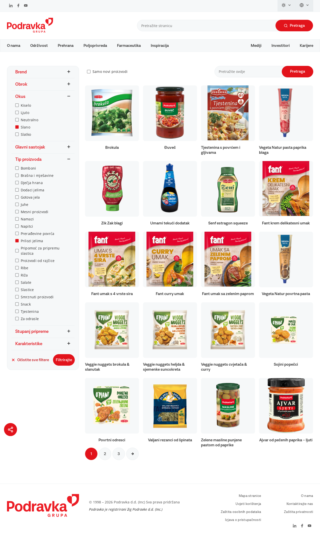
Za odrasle (30, 323)
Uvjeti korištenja (248, 508)
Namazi (27, 223)
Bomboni (28, 173)
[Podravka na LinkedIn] (11, 6)
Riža (24, 280)
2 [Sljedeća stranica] (105, 459)
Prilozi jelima (32, 245)
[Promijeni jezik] (304, 6)
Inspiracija (160, 46)
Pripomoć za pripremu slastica (40, 255)
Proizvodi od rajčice (38, 265)
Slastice (27, 294)
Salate (26, 287)
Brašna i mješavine (37, 180)
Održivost (39, 46)
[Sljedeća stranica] (132, 458)
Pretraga (294, 26)
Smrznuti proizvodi (37, 301)
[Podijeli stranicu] (10, 429)
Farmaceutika (129, 46)
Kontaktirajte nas (299, 508)
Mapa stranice (250, 500)
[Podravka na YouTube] (26, 6)
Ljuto (25, 117)
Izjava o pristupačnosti (243, 524)
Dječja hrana (32, 187)
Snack (26, 309)
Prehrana (66, 46)
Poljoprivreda (95, 46)
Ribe (24, 272)
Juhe (24, 209)
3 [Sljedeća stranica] (119, 459)
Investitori (281, 46)
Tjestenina (30, 316)
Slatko (26, 139)
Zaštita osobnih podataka (241, 516)
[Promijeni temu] (287, 6)
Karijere (306, 46)
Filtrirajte (64, 365)
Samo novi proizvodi (110, 76)
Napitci (27, 231)
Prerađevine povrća (37, 238)
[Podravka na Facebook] (18, 6)
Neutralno (29, 124)
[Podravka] (30, 31)
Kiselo (26, 110)
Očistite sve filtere (30, 365)
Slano (25, 131)
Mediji (256, 46)
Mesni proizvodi (34, 216)
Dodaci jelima (32, 194)
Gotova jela (30, 202)
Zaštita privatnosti (298, 516)
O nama (13, 46)
